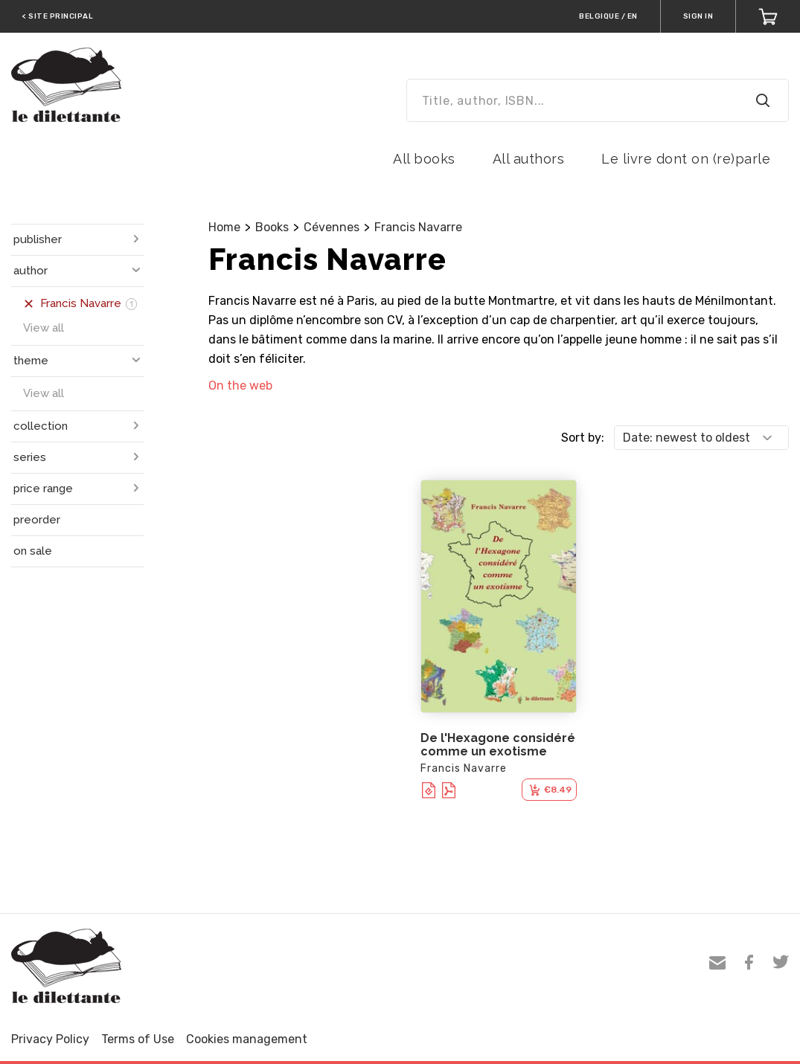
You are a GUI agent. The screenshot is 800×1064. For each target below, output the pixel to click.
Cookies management (246, 1039)
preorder (36, 519)
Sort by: (582, 438)
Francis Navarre (418, 227)
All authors (529, 159)
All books (424, 159)
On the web (240, 385)
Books (272, 227)
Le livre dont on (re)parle (685, 159)
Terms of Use (137, 1039)
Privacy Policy (50, 1039)
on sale (32, 551)
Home (224, 227)
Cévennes (331, 227)
